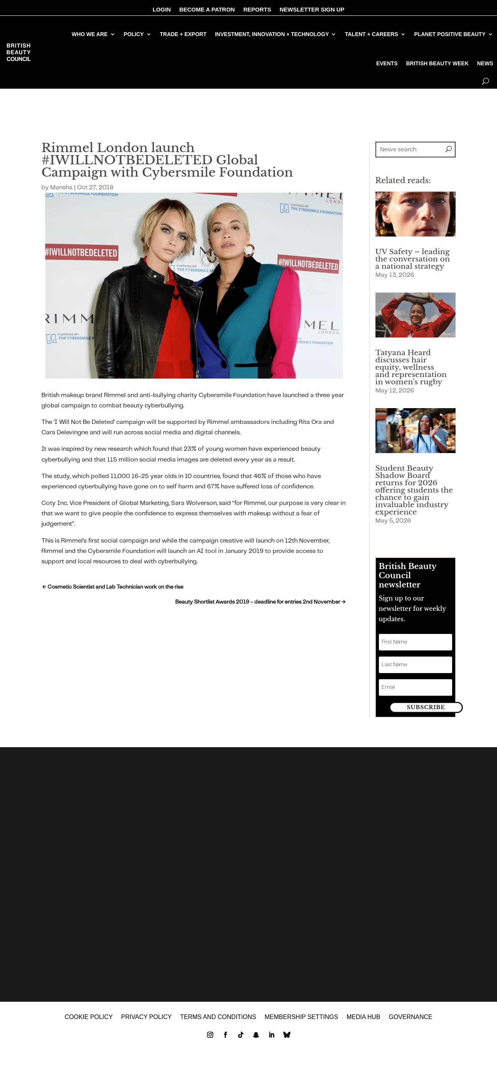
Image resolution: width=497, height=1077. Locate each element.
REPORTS (257, 10)
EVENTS (387, 63)
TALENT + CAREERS (371, 34)
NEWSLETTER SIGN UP (312, 10)
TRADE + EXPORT (183, 34)
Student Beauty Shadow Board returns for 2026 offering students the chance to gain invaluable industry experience (414, 490)
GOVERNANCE (411, 1024)
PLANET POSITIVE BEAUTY (449, 34)
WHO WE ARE (90, 34)
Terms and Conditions (218, 1024)
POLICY (134, 34)
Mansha (61, 187)
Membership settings (301, 1024)
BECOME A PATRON (207, 10)
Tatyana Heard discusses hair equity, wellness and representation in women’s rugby (411, 367)
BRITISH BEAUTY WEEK (437, 63)
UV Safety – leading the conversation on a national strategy (412, 259)
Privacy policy (146, 1024)
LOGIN (162, 10)
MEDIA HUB (363, 1024)
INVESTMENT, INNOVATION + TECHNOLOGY (272, 34)
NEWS (485, 63)
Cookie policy (88, 1024)
